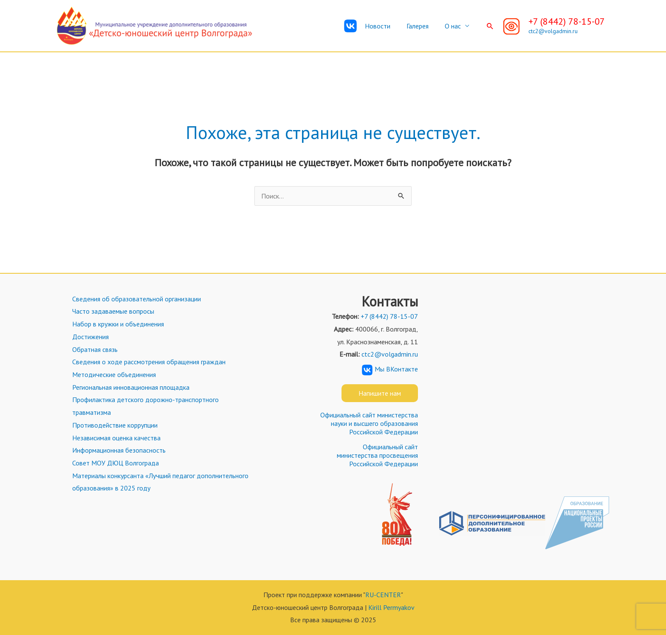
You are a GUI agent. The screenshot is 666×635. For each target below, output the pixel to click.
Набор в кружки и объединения (117, 324)
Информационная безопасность (118, 450)
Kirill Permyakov (391, 607)
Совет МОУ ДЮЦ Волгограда (114, 463)
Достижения (89, 336)
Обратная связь (94, 349)
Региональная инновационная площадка (130, 387)
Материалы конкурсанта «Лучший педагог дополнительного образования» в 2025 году (159, 482)
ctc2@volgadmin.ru (553, 31)
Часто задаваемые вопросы (112, 311)
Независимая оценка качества (115, 438)
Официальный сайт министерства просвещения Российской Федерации (377, 455)
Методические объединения (113, 374)
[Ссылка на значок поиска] (490, 26)
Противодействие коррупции (114, 425)
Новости (384, 26)
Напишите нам (379, 393)
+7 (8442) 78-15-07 (566, 21)
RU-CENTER (383, 594)
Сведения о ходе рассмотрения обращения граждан (148, 361)
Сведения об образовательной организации (135, 299)
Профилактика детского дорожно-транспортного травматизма (144, 406)
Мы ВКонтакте (390, 369)
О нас (454, 26)
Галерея (421, 26)
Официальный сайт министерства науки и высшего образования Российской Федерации (369, 423)
